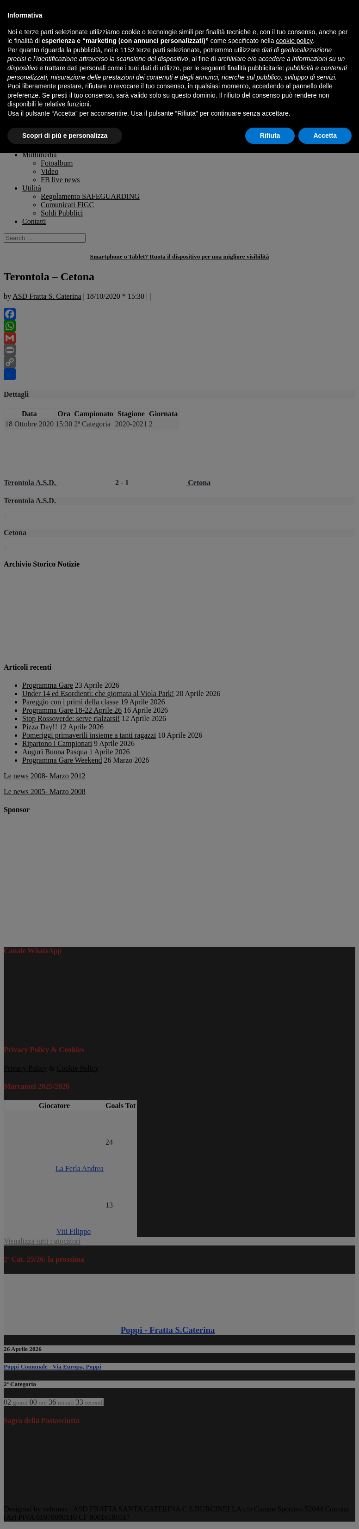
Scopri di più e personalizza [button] (64, 135)
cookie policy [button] (294, 40)
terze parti (150, 50)
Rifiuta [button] (270, 135)
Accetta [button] (325, 135)
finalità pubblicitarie (254, 68)
